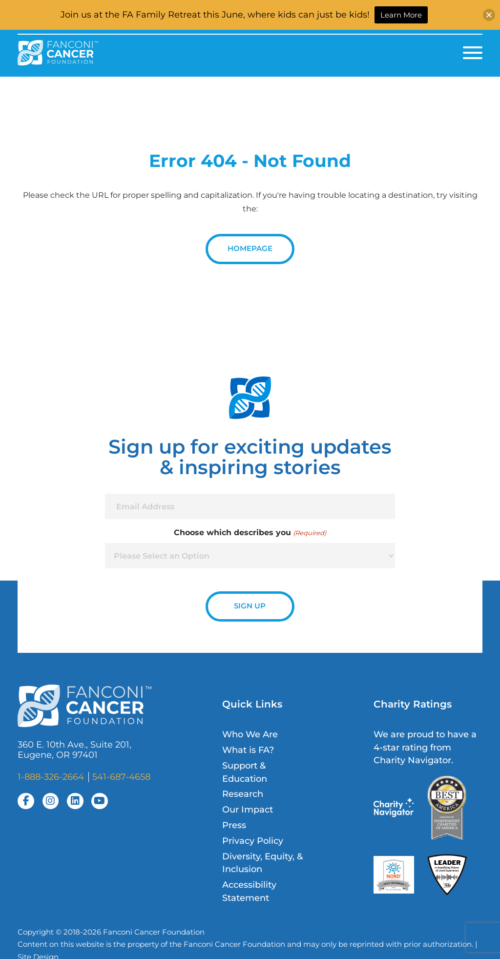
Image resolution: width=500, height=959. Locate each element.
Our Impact (247, 809)
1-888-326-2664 (51, 776)
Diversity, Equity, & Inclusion (262, 863)
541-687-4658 (121, 776)
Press (234, 825)
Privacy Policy (252, 840)
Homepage (250, 248)
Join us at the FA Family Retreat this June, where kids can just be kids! (215, 14)
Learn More (401, 15)
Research (242, 793)
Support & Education (244, 772)
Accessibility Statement (249, 891)
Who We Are (250, 734)
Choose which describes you (250, 532)
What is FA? (248, 749)
